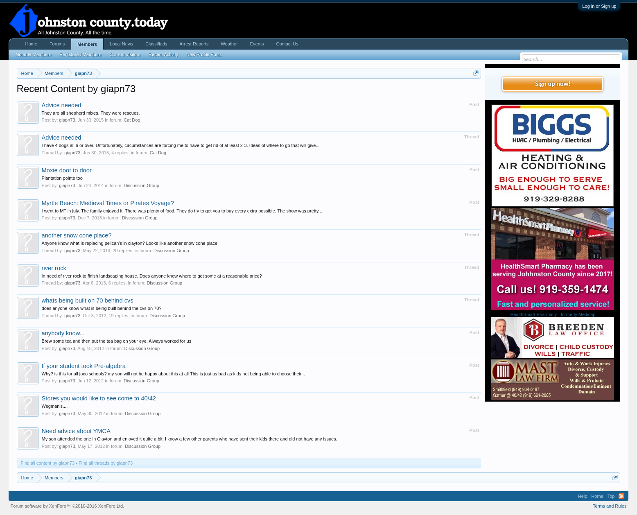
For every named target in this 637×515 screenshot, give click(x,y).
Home (31, 43)
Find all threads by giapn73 (106, 463)
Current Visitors (124, 54)
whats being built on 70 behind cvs (87, 300)
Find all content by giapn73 (48, 463)
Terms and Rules (610, 506)
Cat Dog (132, 119)
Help (582, 496)
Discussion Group (141, 185)
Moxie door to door (67, 170)
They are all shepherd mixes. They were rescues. (91, 113)
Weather (229, 43)
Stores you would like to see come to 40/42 (99, 398)
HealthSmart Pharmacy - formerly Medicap (553, 314)
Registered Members (80, 54)
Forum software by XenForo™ (67, 506)
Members (87, 44)
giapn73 (67, 119)
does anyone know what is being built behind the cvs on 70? (102, 308)
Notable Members (34, 54)
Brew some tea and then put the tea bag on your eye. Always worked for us (117, 341)
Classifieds (156, 43)
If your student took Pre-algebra (84, 366)
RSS (621, 496)
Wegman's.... (55, 406)
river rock (54, 268)
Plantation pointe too (62, 178)
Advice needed (61, 105)
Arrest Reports (194, 43)
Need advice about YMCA (76, 431)
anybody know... (63, 333)
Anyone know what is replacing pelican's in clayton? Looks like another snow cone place (130, 243)
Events (257, 43)
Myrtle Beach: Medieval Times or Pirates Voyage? (108, 203)
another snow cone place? (77, 235)
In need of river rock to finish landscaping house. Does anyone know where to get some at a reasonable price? (152, 275)
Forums (57, 43)
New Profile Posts (204, 54)
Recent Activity (163, 54)
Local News (121, 43)
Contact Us (287, 43)
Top (611, 496)
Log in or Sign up (599, 6)
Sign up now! (552, 84)
